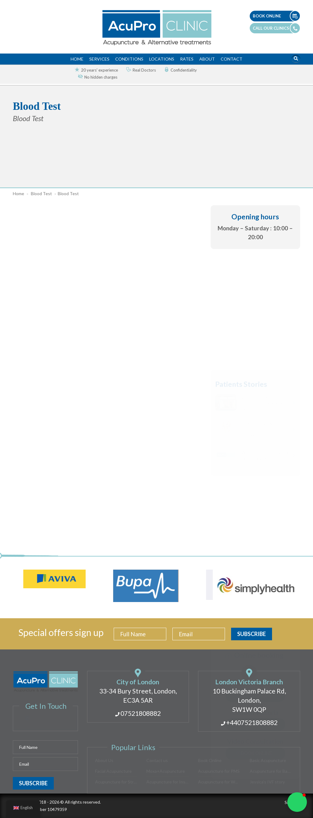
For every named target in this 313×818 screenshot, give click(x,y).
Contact (231, 58)
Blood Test (41, 193)
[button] (13, 205)
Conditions (129, 58)
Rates (186, 58)
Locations (161, 58)
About (207, 58)
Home (77, 58)
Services (99, 58)
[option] (94, 70)
